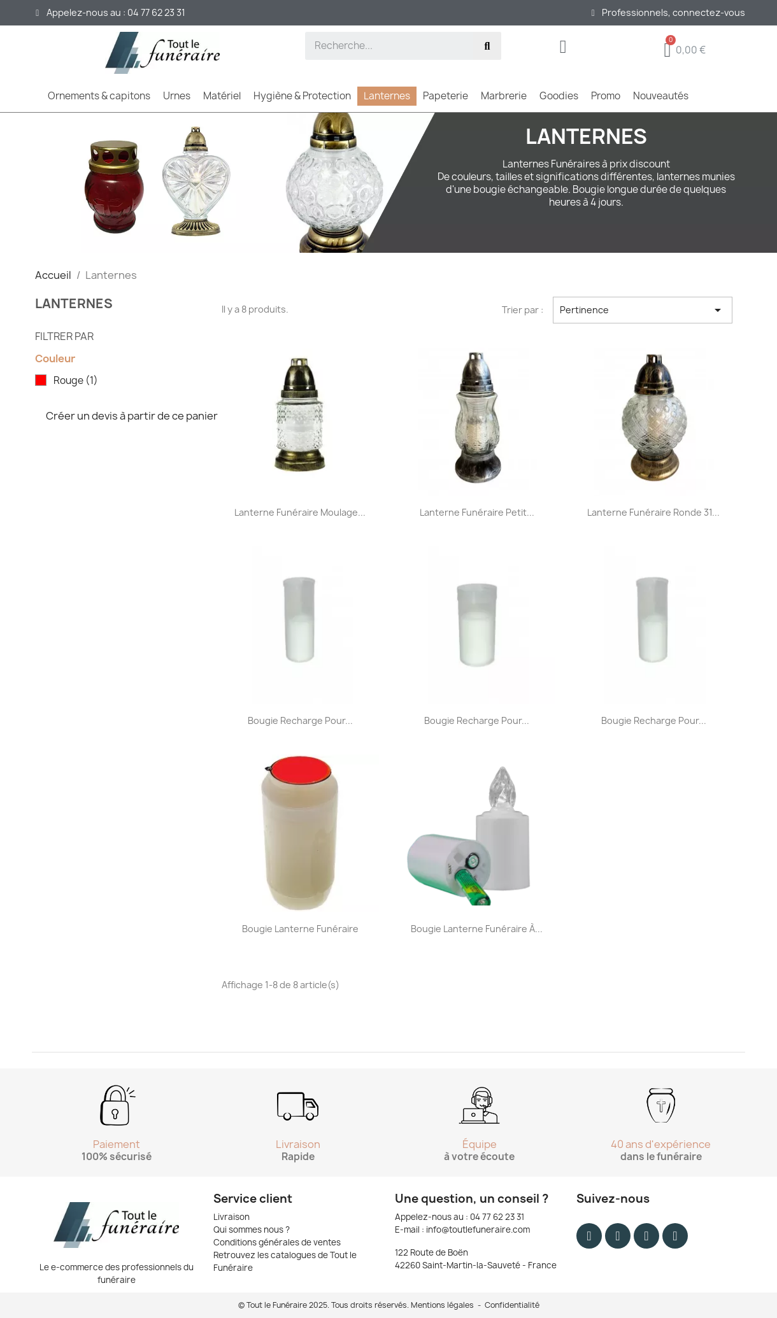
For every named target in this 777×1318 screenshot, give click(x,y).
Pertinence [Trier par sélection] (642, 310)
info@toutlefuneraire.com (478, 1229)
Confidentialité (512, 1305)
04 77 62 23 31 (497, 1216)
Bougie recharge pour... (300, 720)
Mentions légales (442, 1305)
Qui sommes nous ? (251, 1229)
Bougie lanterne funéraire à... (477, 929)
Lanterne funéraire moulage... (300, 512)
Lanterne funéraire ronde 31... (653, 512)
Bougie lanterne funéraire (300, 929)
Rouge (75, 380)
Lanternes (74, 303)
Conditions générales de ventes (277, 1242)
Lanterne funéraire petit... (477, 512)
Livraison (231, 1216)
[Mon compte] (563, 49)
